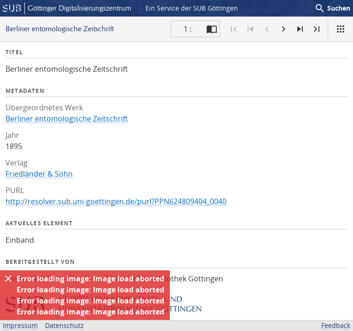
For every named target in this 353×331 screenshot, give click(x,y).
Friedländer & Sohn (39, 174)
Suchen (332, 8)
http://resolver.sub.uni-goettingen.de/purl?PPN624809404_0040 (116, 201)
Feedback (335, 325)
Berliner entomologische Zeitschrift (67, 119)
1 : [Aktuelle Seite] (187, 29)
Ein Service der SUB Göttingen (191, 8)
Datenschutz (64, 325)
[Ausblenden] (8, 278)
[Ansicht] (340, 29)
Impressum (20, 325)
